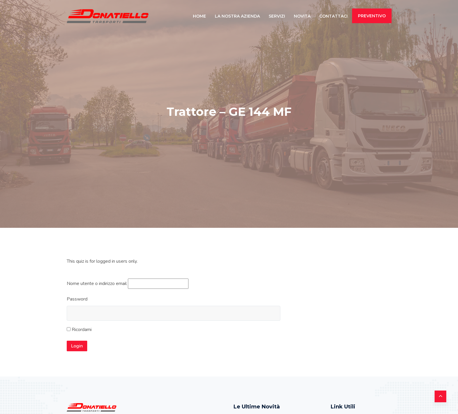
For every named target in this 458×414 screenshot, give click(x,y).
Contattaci (333, 16)
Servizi (277, 16)
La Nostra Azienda (237, 16)
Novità (302, 16)
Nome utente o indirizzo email (97, 283)
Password (77, 299)
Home (199, 16)
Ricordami (79, 329)
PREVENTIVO (372, 15)
